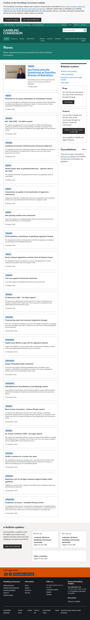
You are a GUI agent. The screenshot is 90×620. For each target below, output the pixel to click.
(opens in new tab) (45, 539)
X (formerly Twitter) (52, 590)
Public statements (67, 74)
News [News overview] (70, 25)
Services (27, 593)
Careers (27, 588)
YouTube (48, 594)
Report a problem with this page (24, 574)
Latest (6, 39)
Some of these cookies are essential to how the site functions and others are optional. (44, 7)
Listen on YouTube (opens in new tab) (74, 131)
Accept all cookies (11, 20)
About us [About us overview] (64, 25)
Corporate (50, 39)
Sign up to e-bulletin (68, 156)
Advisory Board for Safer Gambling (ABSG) (75, 40)
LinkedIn (48, 592)
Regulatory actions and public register (71, 78)
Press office (65, 83)
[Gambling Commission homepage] (12, 34)
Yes (6, 574)
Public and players (9, 25)
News (26, 585)
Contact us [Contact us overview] (76, 25)
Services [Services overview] (83, 25)
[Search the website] (85, 30)
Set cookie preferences (31, 20)
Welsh (57, 610)
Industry (22, 39)
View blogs (68, 102)
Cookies (29, 610)
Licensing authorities (37, 25)
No (11, 574)
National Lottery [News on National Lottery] (42, 40)
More (84, 149)
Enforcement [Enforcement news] (30, 39)
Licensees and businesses (23, 25)
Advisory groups (8, 595)
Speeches (58, 39)
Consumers (14, 39)
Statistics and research (69, 71)
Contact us (28, 590)
